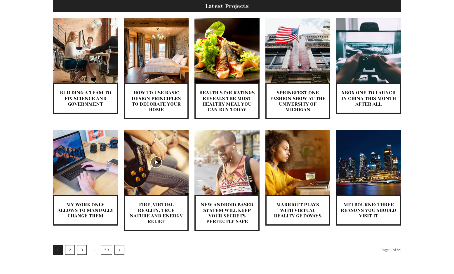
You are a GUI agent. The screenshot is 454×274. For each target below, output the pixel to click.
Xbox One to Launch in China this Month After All (368, 98)
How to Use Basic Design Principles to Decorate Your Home (156, 101)
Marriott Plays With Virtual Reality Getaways (297, 210)
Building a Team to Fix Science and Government (85, 98)
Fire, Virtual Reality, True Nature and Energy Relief (156, 213)
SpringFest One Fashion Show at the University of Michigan (298, 101)
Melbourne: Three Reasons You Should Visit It (368, 210)
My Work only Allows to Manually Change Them (86, 210)
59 (107, 249)
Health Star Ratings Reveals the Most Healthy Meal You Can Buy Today (227, 101)
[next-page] (119, 250)
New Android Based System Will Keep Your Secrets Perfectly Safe (227, 213)
